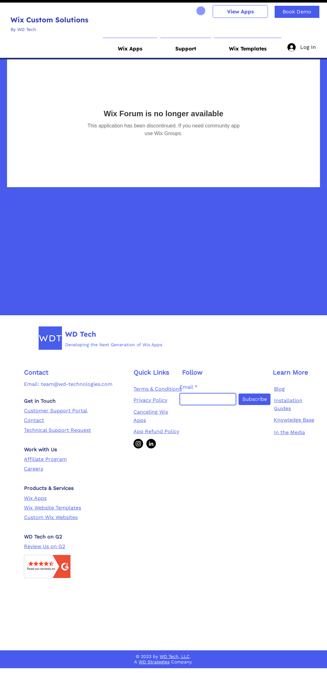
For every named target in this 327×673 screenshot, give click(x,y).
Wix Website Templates (52, 508)
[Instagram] (138, 443)
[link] (200, 10)
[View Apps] (240, 11)
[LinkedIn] (151, 443)
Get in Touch (40, 401)
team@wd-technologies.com (76, 384)
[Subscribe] (254, 399)
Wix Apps (35, 498)
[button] (130, 46)
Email (186, 387)
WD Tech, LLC (175, 656)
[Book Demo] (297, 11)
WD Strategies (154, 661)
